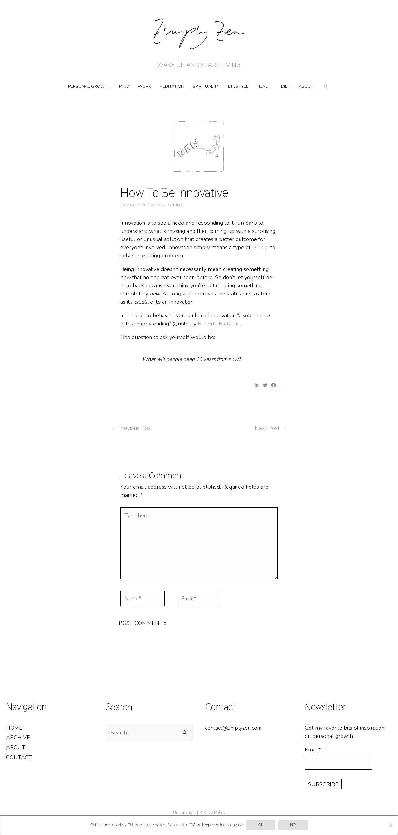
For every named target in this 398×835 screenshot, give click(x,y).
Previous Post (132, 428)
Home (14, 730)
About (306, 86)
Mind (124, 86)
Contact (19, 760)
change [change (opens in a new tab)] (260, 247)
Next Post (270, 428)
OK (260, 825)
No (293, 825)
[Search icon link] (326, 89)
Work (144, 86)
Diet (285, 86)
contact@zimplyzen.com (234, 730)
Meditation (171, 86)
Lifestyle (238, 86)
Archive (18, 740)
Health (265, 86)
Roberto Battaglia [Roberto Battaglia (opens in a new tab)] (219, 323)
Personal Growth (89, 86)
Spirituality (206, 86)
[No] (390, 825)
